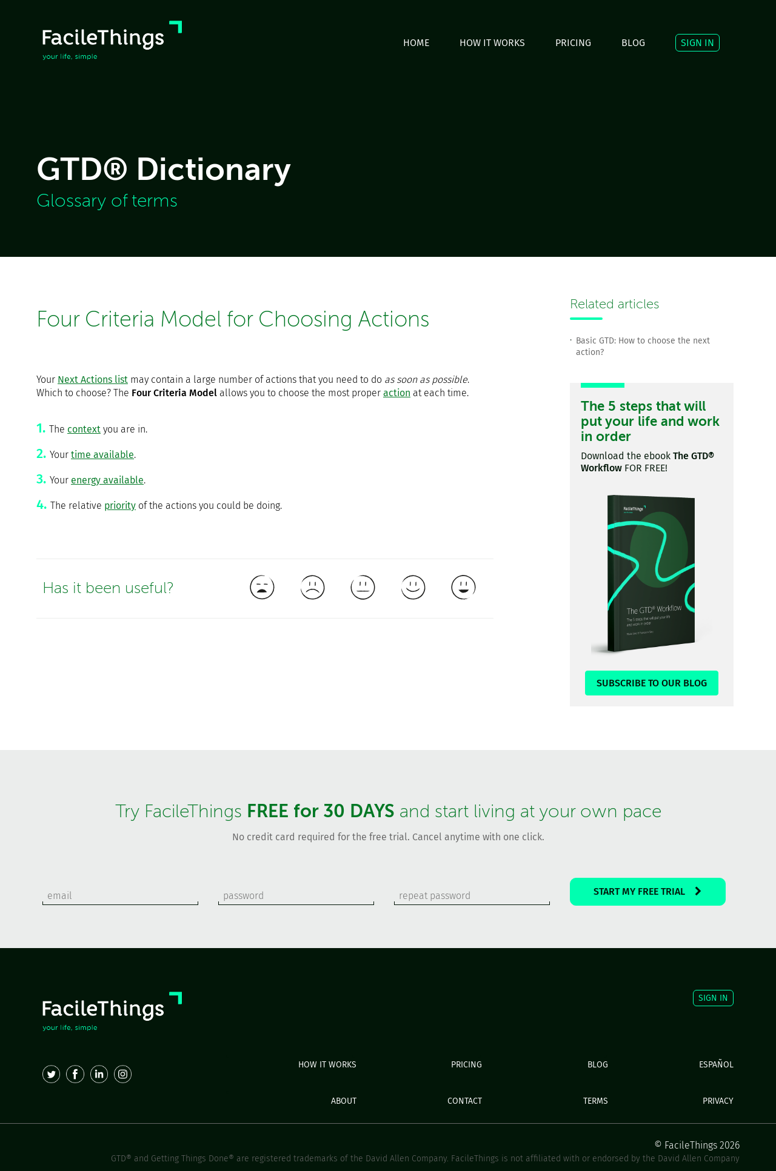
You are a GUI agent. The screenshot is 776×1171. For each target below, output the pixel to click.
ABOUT (343, 1101)
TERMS (595, 1101)
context (84, 429)
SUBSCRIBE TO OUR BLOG (652, 683)
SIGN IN (697, 42)
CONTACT (464, 1101)
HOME (416, 42)
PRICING (573, 42)
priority (120, 505)
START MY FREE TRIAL (647, 891)
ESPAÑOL (716, 1065)
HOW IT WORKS (492, 42)
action (396, 393)
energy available (107, 480)
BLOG (633, 42)
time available (102, 454)
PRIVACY (718, 1101)
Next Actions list (93, 379)
